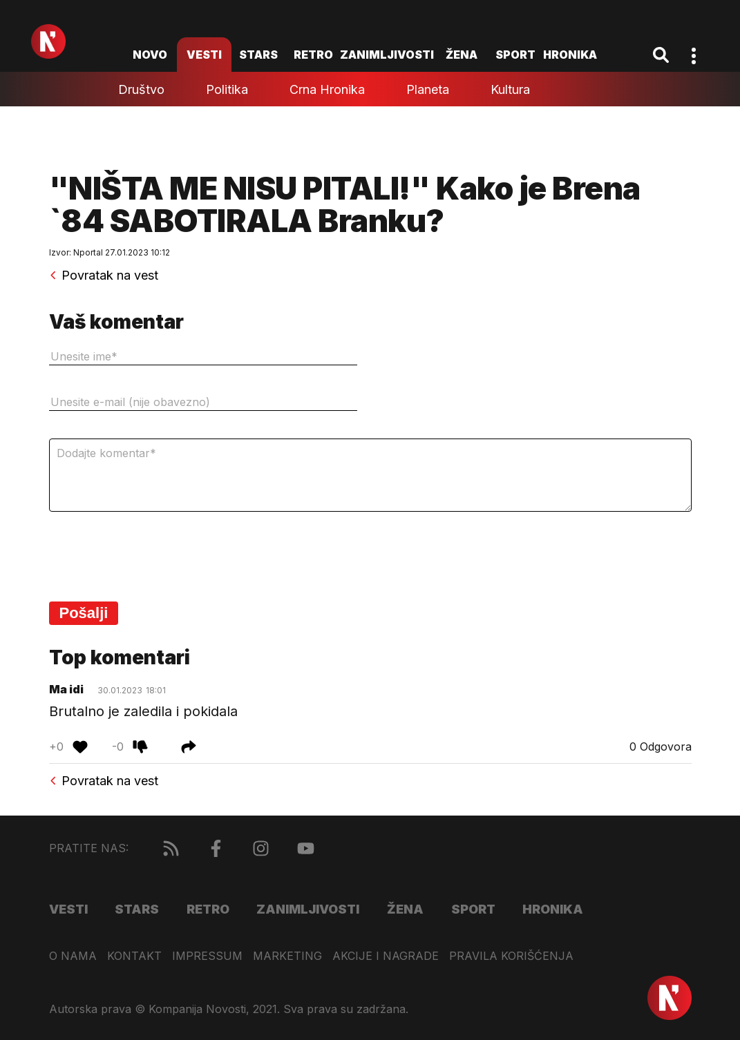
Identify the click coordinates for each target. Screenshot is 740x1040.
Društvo (141, 89)
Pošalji (83, 613)
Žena (461, 54)
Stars (258, 54)
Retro (313, 54)
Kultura (510, 89)
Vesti (204, 54)
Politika (227, 89)
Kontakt (134, 956)
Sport (515, 54)
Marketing (287, 956)
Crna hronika (327, 89)
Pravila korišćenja (511, 956)
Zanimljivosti (387, 54)
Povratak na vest (103, 275)
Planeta (427, 89)
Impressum (207, 956)
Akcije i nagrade (385, 956)
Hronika (570, 54)
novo (150, 54)
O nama (73, 956)
